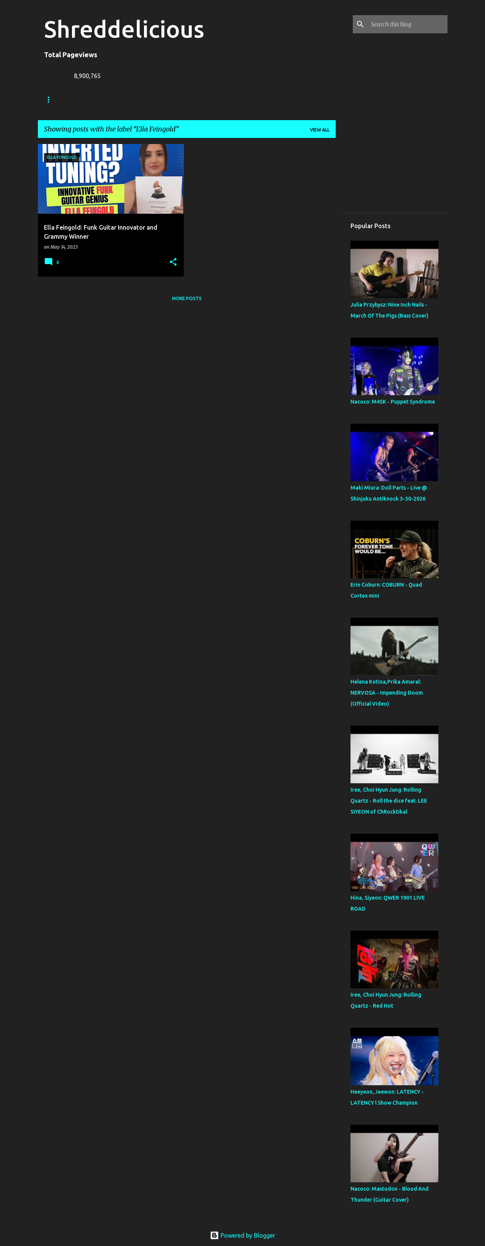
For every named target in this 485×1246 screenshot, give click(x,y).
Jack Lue (154, 99)
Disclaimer (269, 99)
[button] (173, 262)
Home (51, 99)
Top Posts (313, 99)
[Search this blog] (407, 24)
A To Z (190, 99)
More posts (187, 298)
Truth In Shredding (100, 99)
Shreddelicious (124, 29)
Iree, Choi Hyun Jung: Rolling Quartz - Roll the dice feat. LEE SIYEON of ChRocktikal (388, 801)
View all (320, 129)
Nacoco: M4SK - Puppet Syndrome (392, 402)
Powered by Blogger (242, 1235)
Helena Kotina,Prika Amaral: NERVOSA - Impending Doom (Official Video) (386, 693)
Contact (226, 99)
